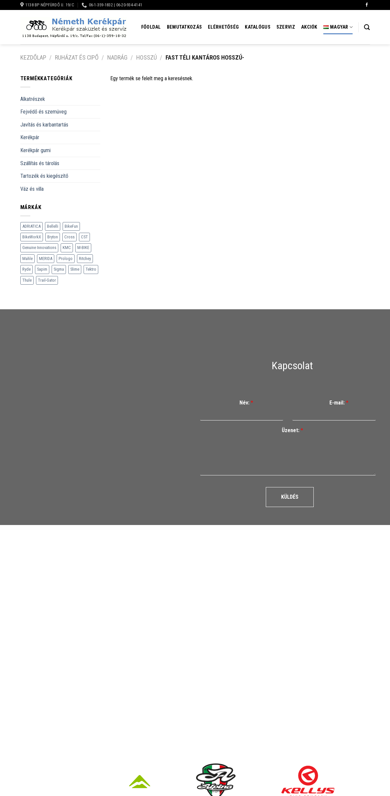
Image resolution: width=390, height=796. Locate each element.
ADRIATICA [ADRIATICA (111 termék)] (31, 226)
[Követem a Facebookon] (367, 5)
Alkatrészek (32, 99)
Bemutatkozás (184, 27)
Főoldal (151, 27)
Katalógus (257, 27)
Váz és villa (32, 189)
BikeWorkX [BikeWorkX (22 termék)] (31, 236)
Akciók (309, 27)
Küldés (289, 497)
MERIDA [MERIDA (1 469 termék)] (45, 258)
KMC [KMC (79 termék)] (67, 247)
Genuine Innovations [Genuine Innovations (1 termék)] (39, 247)
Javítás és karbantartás (44, 125)
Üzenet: (292, 430)
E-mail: (338, 402)
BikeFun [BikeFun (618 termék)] (71, 226)
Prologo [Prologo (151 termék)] (66, 258)
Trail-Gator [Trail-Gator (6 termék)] (47, 280)
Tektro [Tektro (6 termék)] (91, 269)
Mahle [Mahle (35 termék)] (27, 258)
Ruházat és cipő (77, 57)
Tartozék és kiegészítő (44, 176)
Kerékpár (29, 137)
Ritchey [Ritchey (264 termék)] (85, 258)
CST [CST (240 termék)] (84, 236)
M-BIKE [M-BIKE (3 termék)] (83, 247)
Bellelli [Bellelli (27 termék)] (52, 226)
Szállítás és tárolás (39, 163)
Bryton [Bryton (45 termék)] (52, 236)
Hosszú (146, 57)
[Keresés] (367, 27)
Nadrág (117, 57)
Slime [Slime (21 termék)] (74, 269)
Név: (246, 402)
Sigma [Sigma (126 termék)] (59, 269)
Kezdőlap (33, 57)
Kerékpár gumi (35, 150)
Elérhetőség (223, 27)
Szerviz (285, 27)
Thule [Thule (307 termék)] (27, 280)
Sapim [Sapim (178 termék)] (42, 269)
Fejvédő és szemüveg (43, 112)
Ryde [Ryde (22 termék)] (26, 269)
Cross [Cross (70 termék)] (69, 236)
